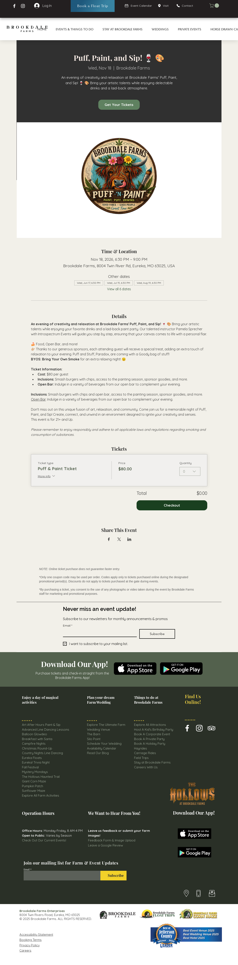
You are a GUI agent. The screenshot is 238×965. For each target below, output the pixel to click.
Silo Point (93, 739)
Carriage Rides (145, 753)
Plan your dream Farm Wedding (100, 700)
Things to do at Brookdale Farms (148, 700)
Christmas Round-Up (37, 748)
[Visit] (164, 6)
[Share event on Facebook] (109, 539)
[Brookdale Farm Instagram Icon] (199, 728)
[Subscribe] (113, 875)
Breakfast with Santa (37, 739)
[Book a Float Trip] (93, 6)
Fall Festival (30, 767)
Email (67, 625)
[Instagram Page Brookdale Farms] (23, 6)
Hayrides (140, 748)
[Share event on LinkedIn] (129, 539)
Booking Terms (30, 940)
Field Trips (141, 758)
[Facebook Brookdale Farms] (14, 6)
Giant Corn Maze (34, 781)
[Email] (98, 633)
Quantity (185, 463)
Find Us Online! (193, 699)
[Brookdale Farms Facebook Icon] (187, 728)
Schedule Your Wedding (104, 744)
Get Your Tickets (119, 104)
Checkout (172, 505)
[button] (214, 5)
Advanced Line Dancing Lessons (45, 729)
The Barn (94, 734)
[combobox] (189, 471)
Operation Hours (38, 813)
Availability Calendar (101, 748)
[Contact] (186, 6)
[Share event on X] (119, 539)
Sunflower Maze (33, 791)
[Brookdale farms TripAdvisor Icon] (211, 728)
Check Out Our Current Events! (44, 840)
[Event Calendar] (138, 6)
